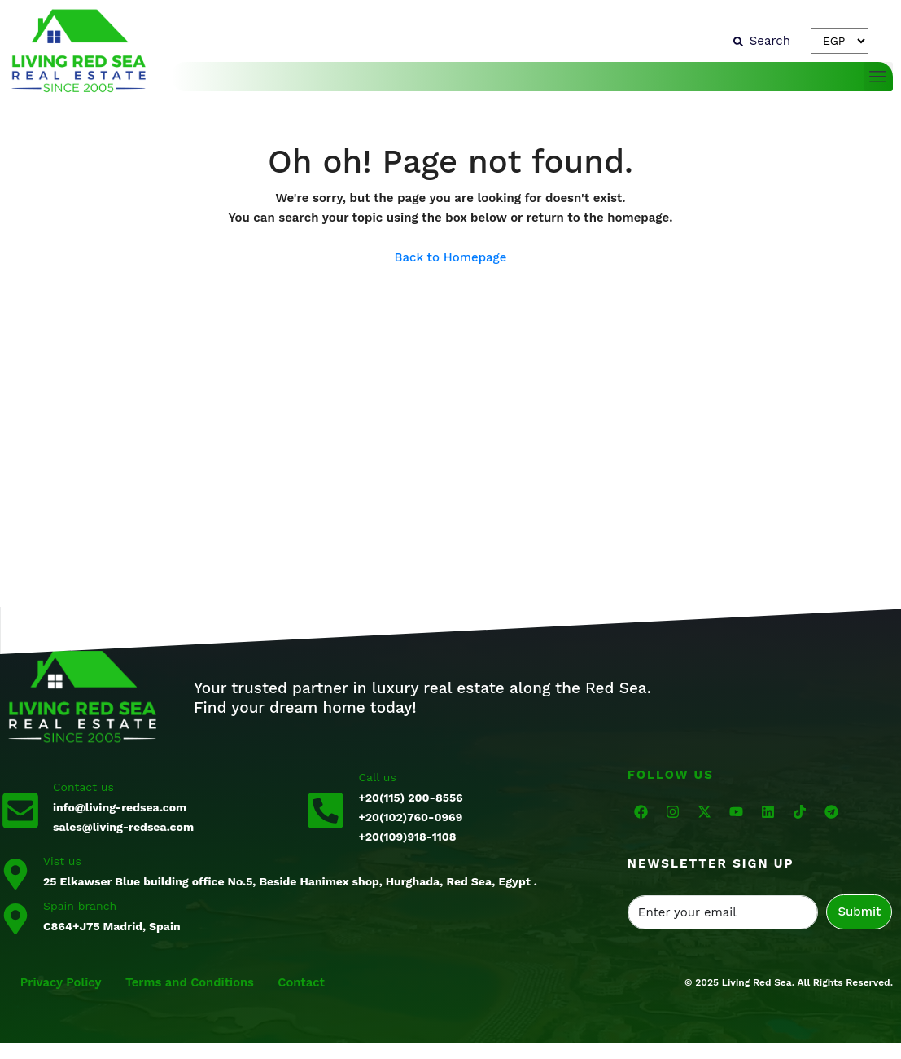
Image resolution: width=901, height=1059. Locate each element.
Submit (859, 911)
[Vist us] (15, 873)
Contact (306, 982)
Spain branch (79, 905)
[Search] (761, 41)
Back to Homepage (451, 257)
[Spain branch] (15, 918)
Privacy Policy (61, 982)
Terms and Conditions (193, 982)
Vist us (62, 861)
